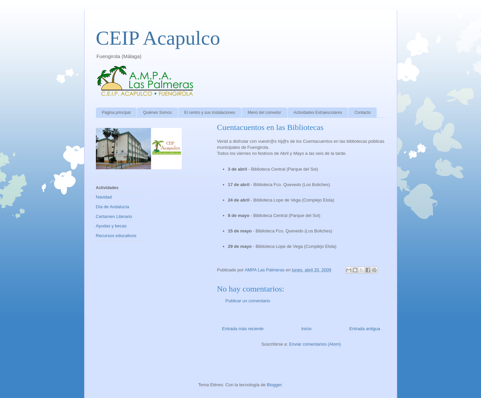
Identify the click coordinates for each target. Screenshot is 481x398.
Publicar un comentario (248, 300)
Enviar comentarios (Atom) (315, 344)
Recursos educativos (116, 235)
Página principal (116, 112)
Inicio (306, 328)
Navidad (104, 197)
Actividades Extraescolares (318, 112)
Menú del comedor (264, 112)
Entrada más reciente (243, 328)
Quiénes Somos (157, 112)
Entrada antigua (364, 328)
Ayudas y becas (111, 225)
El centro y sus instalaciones (209, 112)
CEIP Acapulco (158, 38)
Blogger (274, 384)
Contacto (362, 112)
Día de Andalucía (112, 206)
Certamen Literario (114, 216)
